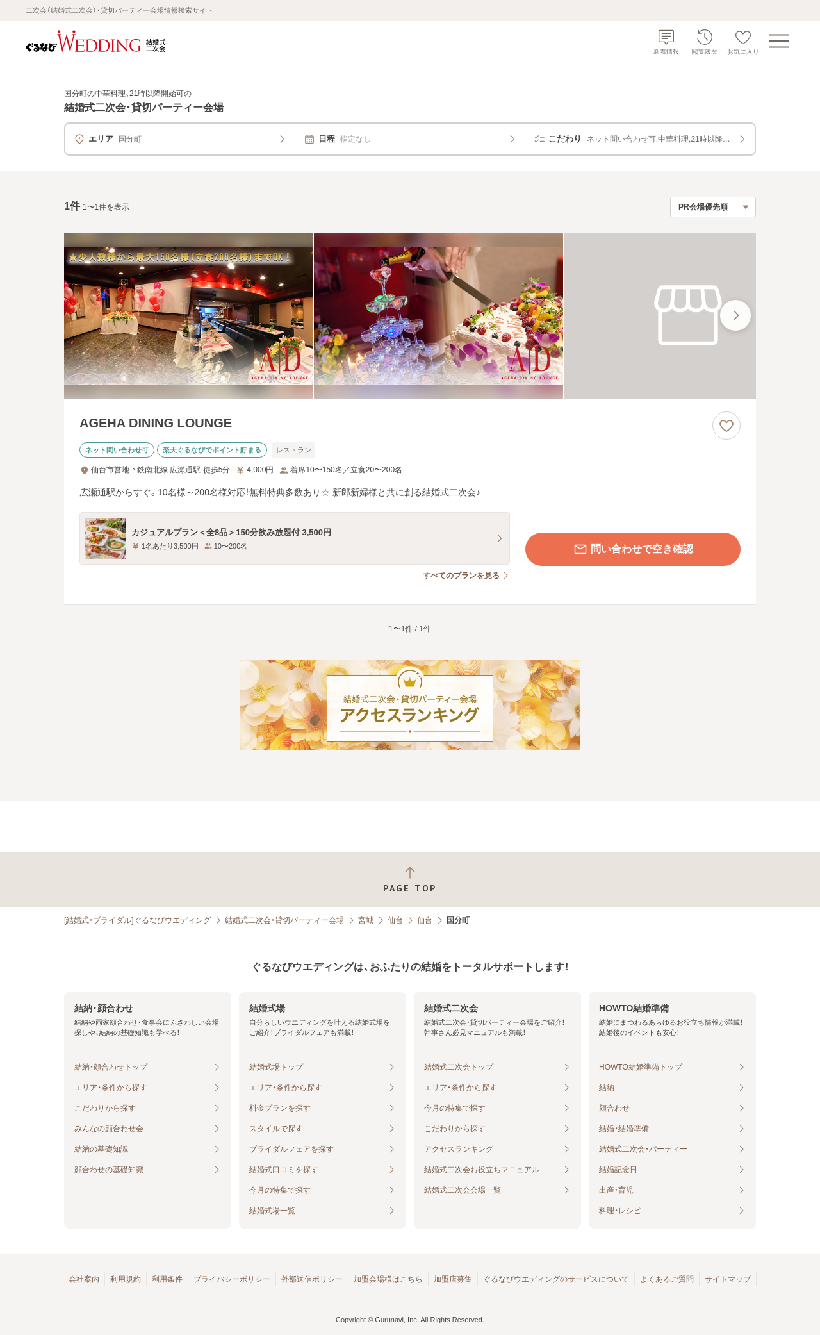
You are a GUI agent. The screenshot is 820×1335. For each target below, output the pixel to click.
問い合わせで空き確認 (633, 549)
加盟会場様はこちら (388, 1279)
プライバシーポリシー (231, 1279)
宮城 (365, 920)
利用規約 (125, 1279)
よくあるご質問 (667, 1279)
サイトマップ (728, 1279)
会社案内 (84, 1279)
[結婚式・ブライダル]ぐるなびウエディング (137, 920)
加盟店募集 (453, 1279)
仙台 (395, 920)
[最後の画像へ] (735, 315)
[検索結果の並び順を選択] (713, 207)
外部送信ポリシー (312, 1279)
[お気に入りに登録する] (726, 425)
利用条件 (167, 1279)
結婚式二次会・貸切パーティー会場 (284, 920)
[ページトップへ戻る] (410, 879)
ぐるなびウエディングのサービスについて (556, 1279)
